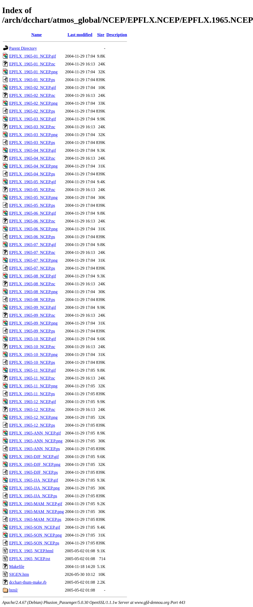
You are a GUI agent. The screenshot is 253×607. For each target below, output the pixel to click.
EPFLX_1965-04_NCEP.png (33, 166)
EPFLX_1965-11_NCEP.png (33, 386)
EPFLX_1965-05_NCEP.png (33, 197)
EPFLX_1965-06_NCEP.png (33, 229)
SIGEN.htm (19, 574)
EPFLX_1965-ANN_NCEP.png (35, 441)
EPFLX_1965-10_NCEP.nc (32, 346)
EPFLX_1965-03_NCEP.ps (32, 142)
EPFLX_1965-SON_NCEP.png (35, 535)
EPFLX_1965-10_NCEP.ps (32, 362)
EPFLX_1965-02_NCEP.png (33, 103)
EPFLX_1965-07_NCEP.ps (32, 268)
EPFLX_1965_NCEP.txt (29, 558)
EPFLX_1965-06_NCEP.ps (32, 237)
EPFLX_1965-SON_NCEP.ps (34, 543)
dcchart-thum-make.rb (28, 582)
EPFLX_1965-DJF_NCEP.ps (33, 472)
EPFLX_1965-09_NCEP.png (33, 323)
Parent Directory (23, 48)
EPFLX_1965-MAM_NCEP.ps (35, 519)
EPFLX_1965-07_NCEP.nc (32, 252)
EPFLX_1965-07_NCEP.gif (32, 244)
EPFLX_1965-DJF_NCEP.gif (34, 456)
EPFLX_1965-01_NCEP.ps (32, 79)
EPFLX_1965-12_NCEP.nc (32, 409)
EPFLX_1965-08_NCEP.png (33, 291)
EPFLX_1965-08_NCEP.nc (32, 284)
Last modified (80, 34)
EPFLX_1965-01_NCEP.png (33, 72)
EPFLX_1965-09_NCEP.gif (32, 307)
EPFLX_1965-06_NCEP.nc (32, 221)
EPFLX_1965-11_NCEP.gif (32, 370)
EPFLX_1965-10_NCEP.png (33, 354)
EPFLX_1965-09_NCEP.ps (32, 331)
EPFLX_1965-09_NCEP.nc (32, 315)
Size (100, 34)
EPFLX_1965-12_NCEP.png (33, 417)
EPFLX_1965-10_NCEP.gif (32, 339)
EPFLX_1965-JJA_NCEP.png (34, 488)
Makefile (16, 566)
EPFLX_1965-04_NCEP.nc (32, 158)
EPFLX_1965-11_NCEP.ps (32, 394)
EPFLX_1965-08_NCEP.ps (32, 299)
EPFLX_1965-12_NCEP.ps (32, 425)
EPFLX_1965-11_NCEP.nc (32, 378)
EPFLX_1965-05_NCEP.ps (32, 205)
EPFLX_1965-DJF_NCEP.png (34, 464)
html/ (13, 590)
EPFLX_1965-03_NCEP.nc (32, 127)
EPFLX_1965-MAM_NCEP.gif (35, 504)
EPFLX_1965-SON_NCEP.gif (34, 527)
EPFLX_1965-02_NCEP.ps (32, 111)
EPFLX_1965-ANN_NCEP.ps (34, 449)
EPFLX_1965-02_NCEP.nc (32, 95)
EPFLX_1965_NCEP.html (31, 551)
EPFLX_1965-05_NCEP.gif (32, 182)
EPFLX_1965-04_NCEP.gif (32, 150)
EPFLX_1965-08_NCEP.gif (32, 276)
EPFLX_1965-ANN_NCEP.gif (35, 433)
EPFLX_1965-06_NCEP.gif (32, 213)
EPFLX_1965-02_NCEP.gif (32, 87)
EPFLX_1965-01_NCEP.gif (32, 56)
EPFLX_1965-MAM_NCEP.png (36, 511)
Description (116, 34)
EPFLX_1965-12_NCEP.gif (32, 401)
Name (36, 34)
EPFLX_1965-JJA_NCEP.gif (33, 480)
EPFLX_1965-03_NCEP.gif (32, 119)
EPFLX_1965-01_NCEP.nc (32, 64)
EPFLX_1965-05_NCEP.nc (32, 189)
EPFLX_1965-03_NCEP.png (33, 134)
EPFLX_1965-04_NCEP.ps (32, 174)
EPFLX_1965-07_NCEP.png (33, 260)
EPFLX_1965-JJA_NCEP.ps (33, 496)
